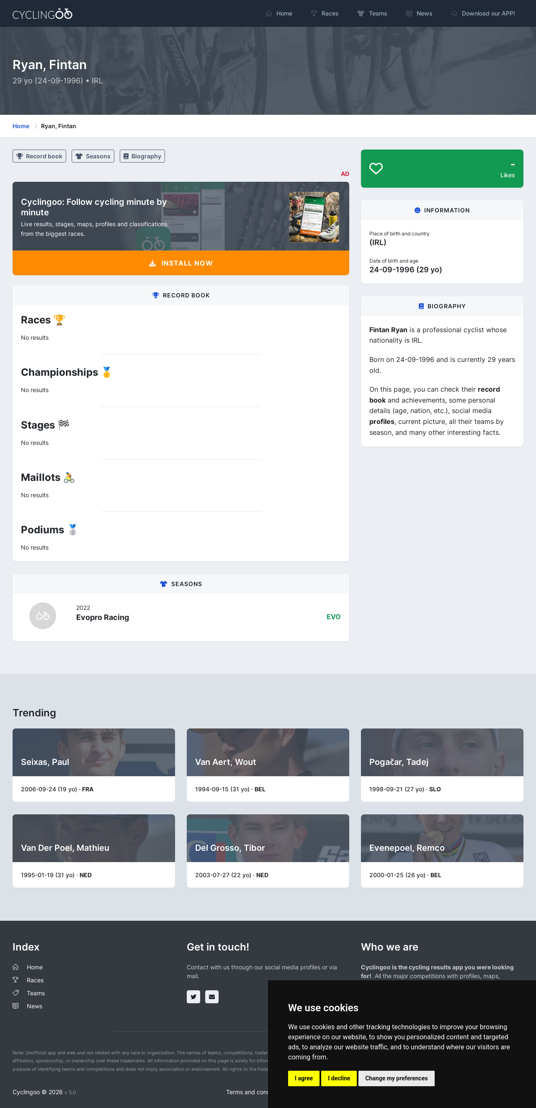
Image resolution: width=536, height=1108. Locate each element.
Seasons (93, 156)
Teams (36, 993)
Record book (39, 156)
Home (21, 125)
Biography (142, 156)
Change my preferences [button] (396, 1078)
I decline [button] (339, 1078)
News (34, 1006)
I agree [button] (304, 1078)
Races (35, 980)
